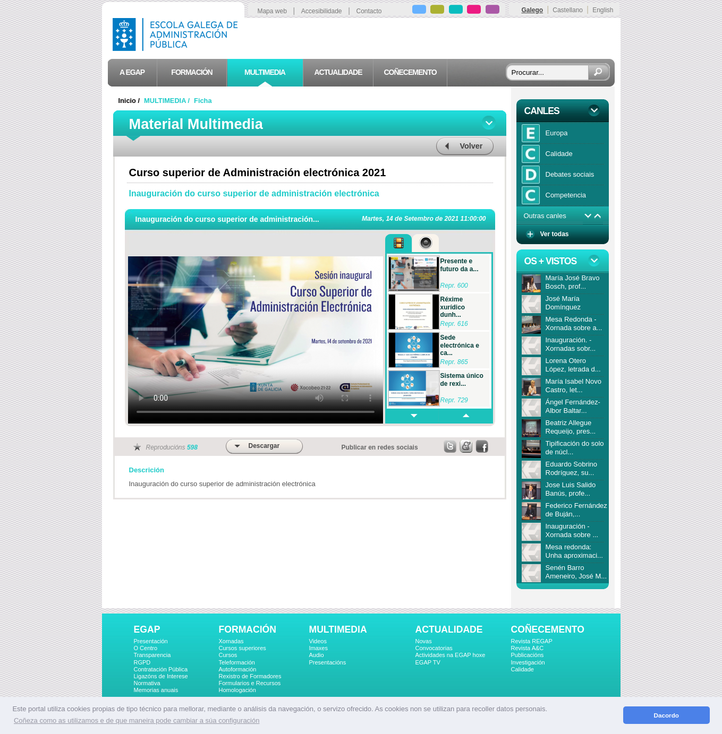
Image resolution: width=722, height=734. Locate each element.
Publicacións (527, 655)
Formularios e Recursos (250, 683)
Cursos (228, 655)
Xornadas (231, 641)
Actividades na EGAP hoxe (450, 655)
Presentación (151, 641)
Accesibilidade (321, 11)
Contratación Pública (161, 669)
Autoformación (238, 669)
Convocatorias (434, 648)
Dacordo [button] (666, 715)
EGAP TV (427, 662)
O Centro (146, 648)
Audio (316, 655)
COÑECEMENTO (547, 629)
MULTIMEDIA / (168, 101)
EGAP (147, 629)
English (602, 10)
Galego (532, 10)
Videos (318, 641)
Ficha (202, 101)
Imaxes (318, 648)
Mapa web (271, 11)
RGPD (142, 662)
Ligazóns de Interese (161, 676)
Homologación (237, 690)
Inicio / (130, 101)
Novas (423, 641)
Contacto (369, 11)
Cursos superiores (242, 648)
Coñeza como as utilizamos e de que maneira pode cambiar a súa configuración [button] (136, 720)
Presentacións (327, 662)
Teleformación (237, 662)
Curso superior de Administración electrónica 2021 (257, 172)
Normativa (147, 683)
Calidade (522, 669)
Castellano (568, 10)
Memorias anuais (156, 690)
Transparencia (152, 655)
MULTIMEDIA (338, 629)
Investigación (528, 662)
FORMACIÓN (247, 629)
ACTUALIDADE (449, 629)
